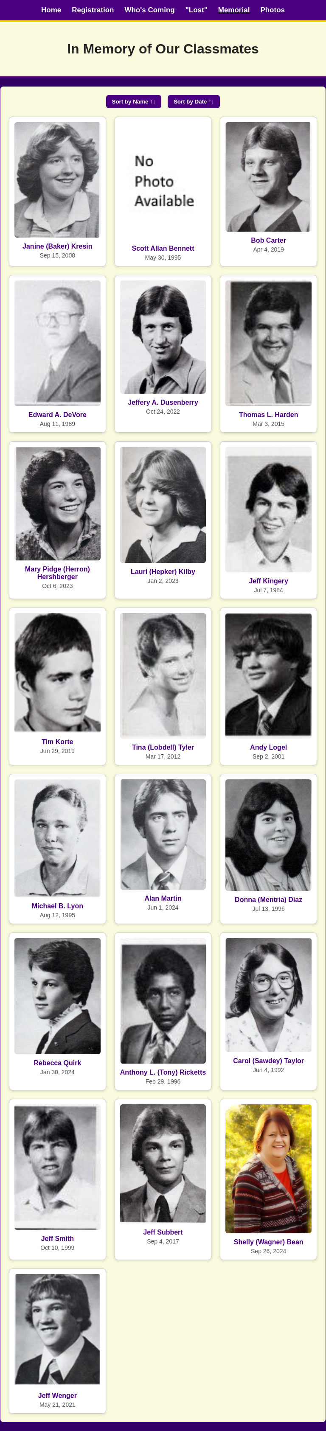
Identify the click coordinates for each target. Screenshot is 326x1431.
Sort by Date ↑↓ (194, 101)
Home (51, 10)
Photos (272, 10)
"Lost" (196, 10)
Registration (93, 10)
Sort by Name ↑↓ (134, 101)
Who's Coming (149, 10)
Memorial (234, 10)
